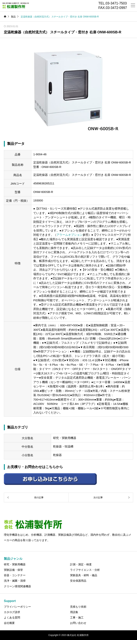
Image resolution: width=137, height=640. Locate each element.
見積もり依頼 (78, 606)
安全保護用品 (78, 580)
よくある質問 (12, 617)
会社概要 (9, 622)
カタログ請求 (12, 612)
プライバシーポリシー (17, 606)
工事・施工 (77, 617)
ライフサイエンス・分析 (85, 569)
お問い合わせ (78, 622)
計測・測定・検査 (81, 564)
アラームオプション (70, 234)
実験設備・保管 (13, 569)
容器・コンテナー (15, 575)
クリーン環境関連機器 (17, 586)
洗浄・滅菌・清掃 (15, 580)
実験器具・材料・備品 (83, 575)
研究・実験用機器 (15, 564)
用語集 (74, 612)
